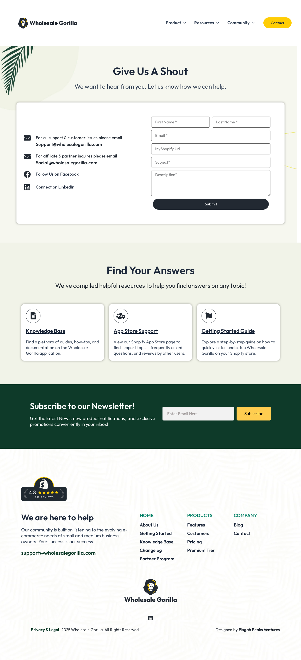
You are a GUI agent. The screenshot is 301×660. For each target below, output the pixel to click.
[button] (277, 22)
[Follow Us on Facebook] (27, 174)
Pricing (194, 541)
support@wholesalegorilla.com (60, 552)
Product (176, 23)
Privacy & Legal (45, 628)
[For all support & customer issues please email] (27, 138)
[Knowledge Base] (33, 316)
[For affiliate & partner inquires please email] (27, 156)
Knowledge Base (47, 330)
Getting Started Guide (230, 330)
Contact (242, 533)
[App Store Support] (121, 316)
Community (240, 23)
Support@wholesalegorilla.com (69, 144)
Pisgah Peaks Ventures (259, 628)
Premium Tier (201, 549)
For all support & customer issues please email (79, 137)
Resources (206, 23)
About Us (149, 525)
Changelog (151, 549)
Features (196, 525)
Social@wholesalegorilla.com (66, 162)
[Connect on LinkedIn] (27, 187)
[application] (183, 23)
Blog (238, 525)
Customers (198, 533)
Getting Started (157, 533)
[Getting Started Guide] (209, 316)
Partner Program (158, 558)
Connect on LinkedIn (55, 187)
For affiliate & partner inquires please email (76, 156)
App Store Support (137, 330)
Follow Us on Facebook (57, 174)
